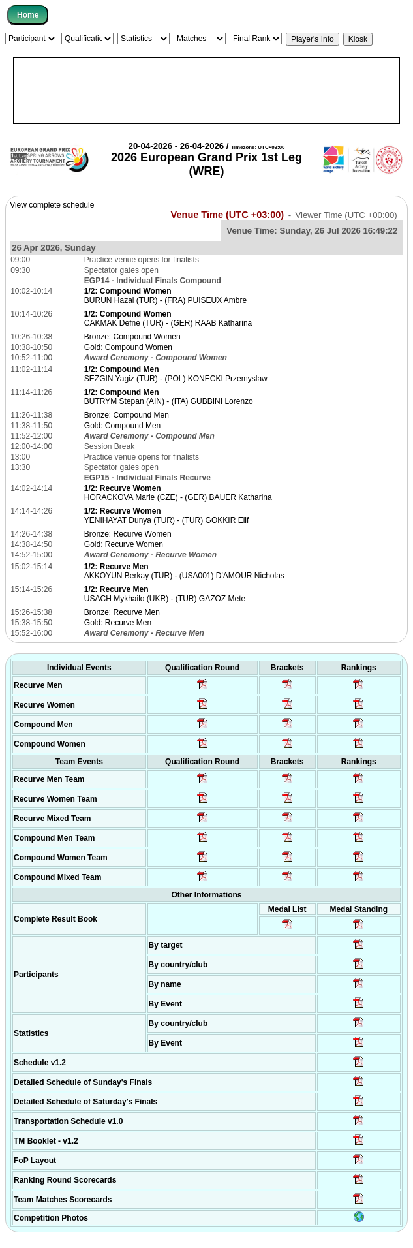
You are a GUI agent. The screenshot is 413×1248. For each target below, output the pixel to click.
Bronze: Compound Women (132, 336)
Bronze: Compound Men (126, 415)
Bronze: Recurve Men (122, 612)
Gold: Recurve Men (117, 622)
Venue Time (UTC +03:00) (227, 215)
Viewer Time (346, 215)
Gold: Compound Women (128, 347)
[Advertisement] (206, 90)
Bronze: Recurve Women (128, 533)
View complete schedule (52, 205)
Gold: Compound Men (122, 425)
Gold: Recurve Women (123, 544)
